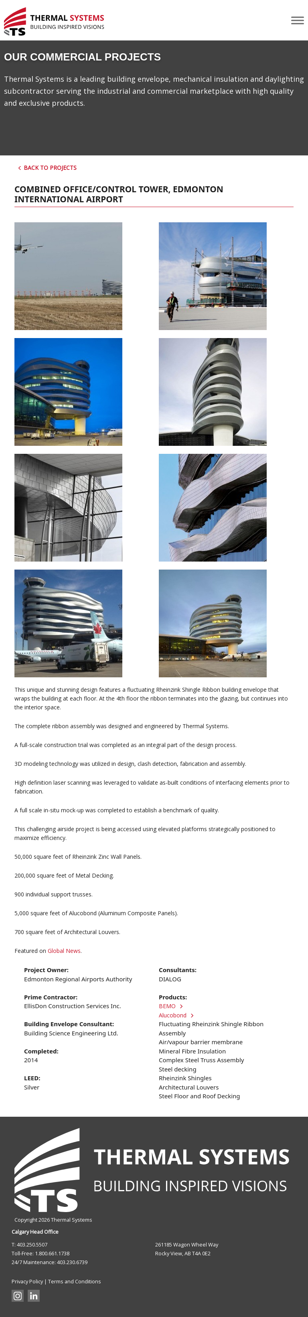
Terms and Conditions (74, 1281)
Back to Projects (47, 167)
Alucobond (179, 1015)
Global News (64, 951)
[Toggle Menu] (297, 20)
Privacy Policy (27, 1281)
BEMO (173, 1006)
